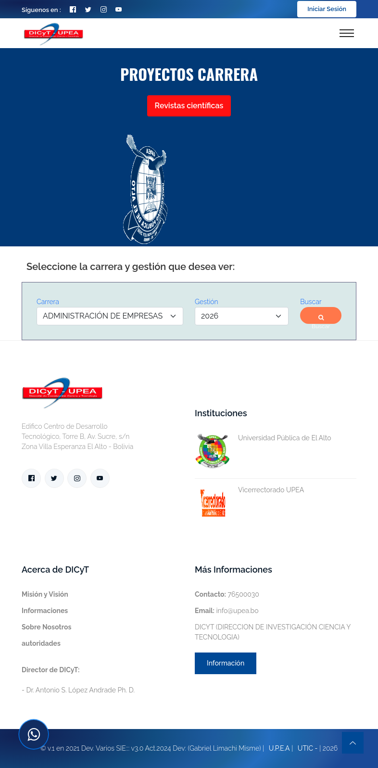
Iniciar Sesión (326, 9)
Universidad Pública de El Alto (263, 438)
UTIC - (308, 748)
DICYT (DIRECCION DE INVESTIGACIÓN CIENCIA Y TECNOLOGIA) (273, 632)
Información (225, 663)
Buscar (321, 319)
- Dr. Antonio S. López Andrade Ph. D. (78, 680)
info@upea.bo (227, 610)
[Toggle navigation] (346, 33)
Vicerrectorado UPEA (249, 490)
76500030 (227, 594)
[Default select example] (110, 316)
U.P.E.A (279, 748)
